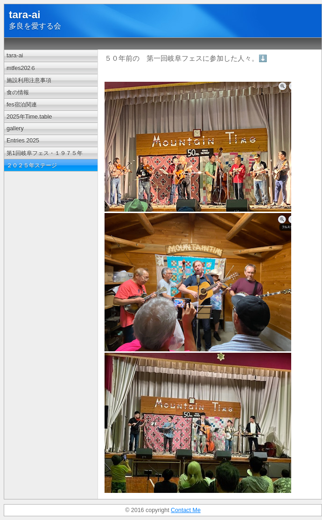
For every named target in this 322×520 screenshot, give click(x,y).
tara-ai (15, 55)
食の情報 (18, 92)
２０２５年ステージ (32, 165)
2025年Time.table (29, 117)
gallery (15, 128)
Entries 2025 (23, 140)
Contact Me (186, 510)
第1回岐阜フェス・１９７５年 (45, 153)
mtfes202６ (21, 68)
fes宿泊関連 (22, 104)
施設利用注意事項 (29, 80)
